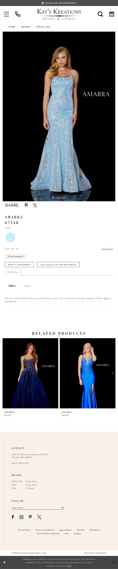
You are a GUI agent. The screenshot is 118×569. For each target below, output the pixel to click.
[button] (6, 14)
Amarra (26, 27)
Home (11, 27)
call (106, 298)
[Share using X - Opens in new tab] (35, 205)
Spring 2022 (43, 27)
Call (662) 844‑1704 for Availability (58, 265)
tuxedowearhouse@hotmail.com (29, 553)
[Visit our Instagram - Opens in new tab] (21, 517)
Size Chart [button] (107, 249)
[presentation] (30, 373)
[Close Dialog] (4, 562)
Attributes (12, 272)
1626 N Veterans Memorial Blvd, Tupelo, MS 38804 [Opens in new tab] (30, 456)
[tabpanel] (59, 116)
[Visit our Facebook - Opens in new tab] (13, 517)
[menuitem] (6, 14)
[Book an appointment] (59, 3)
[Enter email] (38, 508)
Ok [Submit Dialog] (113, 562)
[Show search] (100, 14)
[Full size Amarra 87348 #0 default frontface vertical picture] (59, 116)
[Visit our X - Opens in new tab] (39, 517)
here (69, 566)
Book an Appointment (19, 265)
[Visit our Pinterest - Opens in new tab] (30, 517)
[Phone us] (17, 14)
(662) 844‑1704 (20, 463)
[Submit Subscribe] (62, 508)
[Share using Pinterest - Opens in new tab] (26, 205)
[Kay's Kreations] (59, 14)
